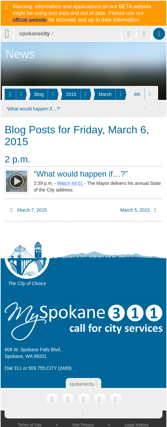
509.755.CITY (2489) (50, 367)
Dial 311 (13, 367)
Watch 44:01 (70, 183)
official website (30, 20)
